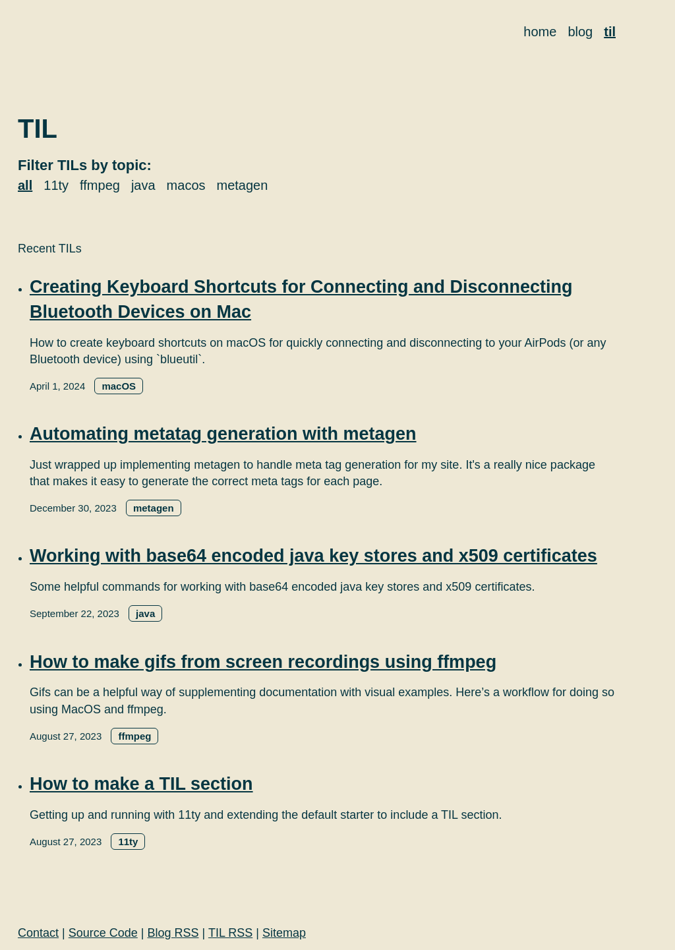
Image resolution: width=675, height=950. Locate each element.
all (25, 185)
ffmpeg (100, 185)
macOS (119, 386)
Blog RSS (173, 932)
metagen (242, 185)
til (610, 31)
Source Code (103, 932)
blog (580, 31)
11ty (56, 185)
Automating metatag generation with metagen (223, 434)
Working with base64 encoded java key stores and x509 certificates (313, 556)
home (539, 31)
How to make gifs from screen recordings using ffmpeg (263, 662)
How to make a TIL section (141, 784)
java (143, 185)
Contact (38, 932)
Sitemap (284, 932)
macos (186, 185)
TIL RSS (230, 932)
